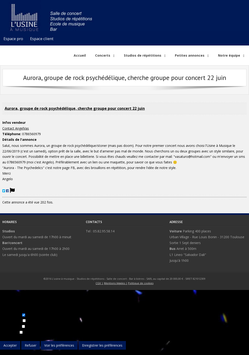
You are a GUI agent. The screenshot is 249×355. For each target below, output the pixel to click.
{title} (4, 352)
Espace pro (13, 38)
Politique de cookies (140, 283)
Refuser (30, 345)
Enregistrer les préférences (102, 345)
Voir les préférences (59, 345)
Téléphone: (11, 134)
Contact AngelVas (15, 128)
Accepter (10, 345)
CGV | (99, 283)
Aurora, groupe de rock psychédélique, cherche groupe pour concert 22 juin (75, 108)
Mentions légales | (115, 283)
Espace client (41, 38)
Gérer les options (13, 338)
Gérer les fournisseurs (70, 338)
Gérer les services (40, 338)
